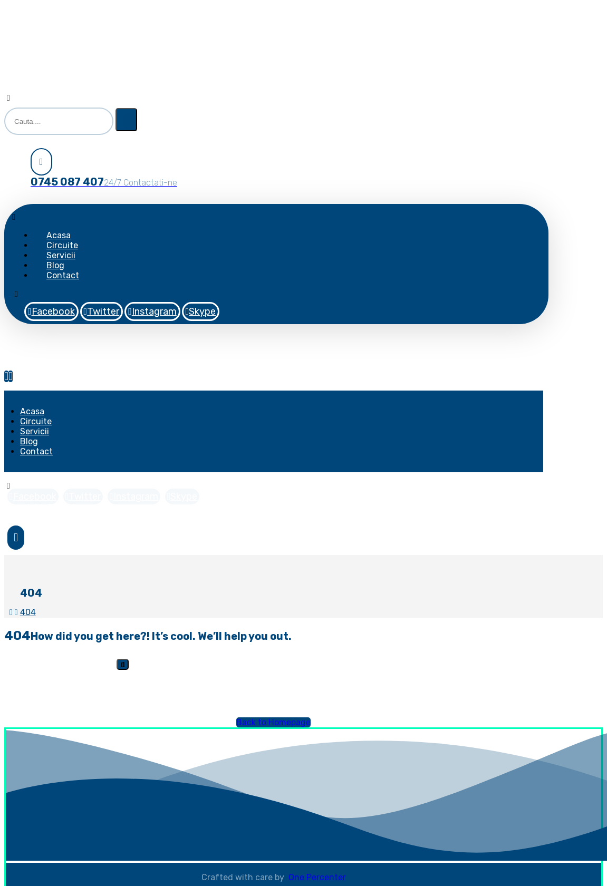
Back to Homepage (273, 722)
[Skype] (201, 311)
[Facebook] (51, 311)
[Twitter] (101, 311)
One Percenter (317, 877)
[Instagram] (152, 311)
